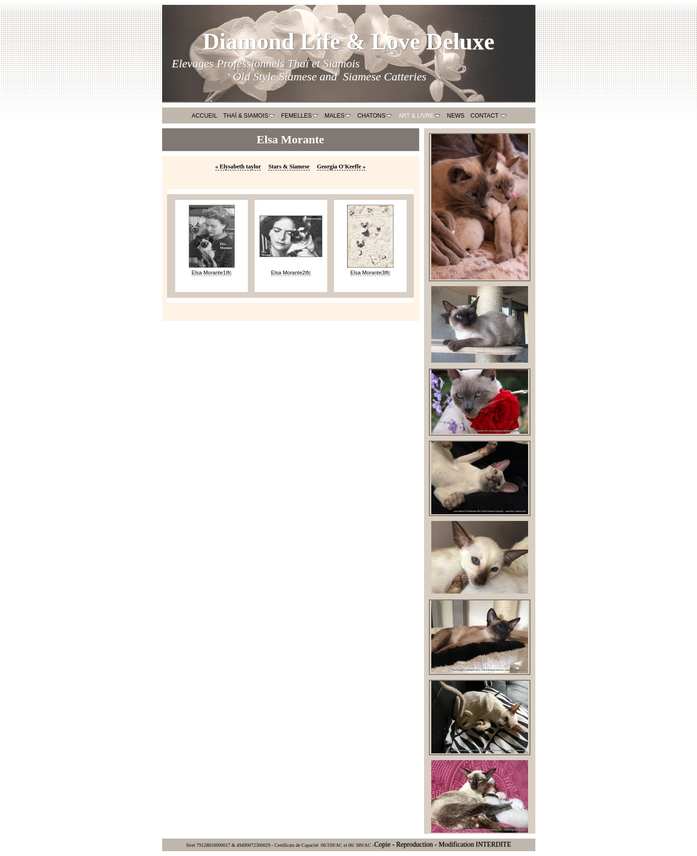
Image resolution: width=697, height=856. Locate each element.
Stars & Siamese (288, 166)
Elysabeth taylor (238, 166)
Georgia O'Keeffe (341, 166)
